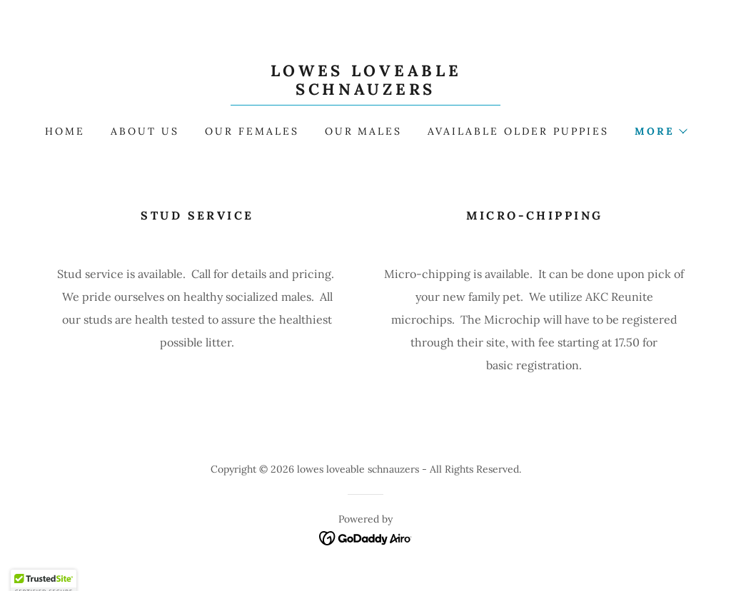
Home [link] (65, 131)
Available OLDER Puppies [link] (518, 131)
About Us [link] (145, 131)
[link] (365, 90)
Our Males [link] (364, 131)
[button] (660, 131)
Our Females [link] (252, 131)
